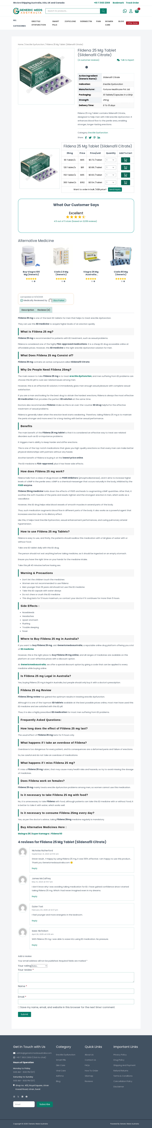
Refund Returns (120, 1070)
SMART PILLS (55, 23)
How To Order (91, 1070)
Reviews (89, 1081)
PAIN (98, 21)
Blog (58, 1081)
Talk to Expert (125, 60)
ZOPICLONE (70, 21)
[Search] (103, 11)
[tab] (27, 310)
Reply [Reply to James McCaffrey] (34, 896)
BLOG (121, 21)
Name (22, 986)
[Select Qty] (110, 160)
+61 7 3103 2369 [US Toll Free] (102, 2)
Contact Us (90, 1060)
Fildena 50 (56, 833)
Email (22, 996)
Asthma (60, 1076)
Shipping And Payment (124, 1065)
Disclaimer (118, 1086)
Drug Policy (118, 1060)
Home (20, 44)
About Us (89, 1054)
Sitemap (89, 1076)
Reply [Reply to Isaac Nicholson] (34, 945)
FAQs (87, 1065)
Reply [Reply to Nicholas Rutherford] (34, 868)
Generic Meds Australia (38, 1124)
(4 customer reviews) (88, 60)
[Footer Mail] (33, 1053)
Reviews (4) (43, 310)
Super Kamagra (40, 833)
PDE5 (20, 485)
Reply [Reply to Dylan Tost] (34, 920)
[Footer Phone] (33, 1057)
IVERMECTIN (86, 21)
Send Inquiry (115, 189)
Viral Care (61, 1070)
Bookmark (118, 2)
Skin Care (60, 1065)
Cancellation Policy (122, 1081)
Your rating (24, 965)
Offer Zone (132, 23)
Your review (26, 969)
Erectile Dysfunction (34, 44)
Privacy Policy (120, 1054)
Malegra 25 (24, 833)
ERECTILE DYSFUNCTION (39, 23)
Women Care (109, 23)
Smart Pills (61, 1060)
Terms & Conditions (123, 1076)
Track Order (132, 2)
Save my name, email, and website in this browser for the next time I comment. (67, 1007)
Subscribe (45, 1104)
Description (28, 310)
